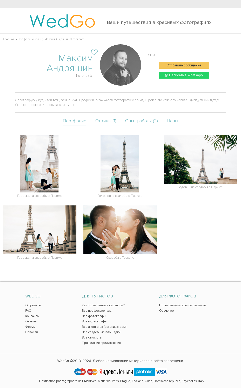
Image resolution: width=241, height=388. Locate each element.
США (151, 55)
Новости (31, 332)
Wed (62, 20)
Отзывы (31, 321)
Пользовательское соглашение (182, 305)
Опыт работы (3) (141, 121)
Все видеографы (94, 321)
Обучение (166, 311)
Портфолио (74, 121)
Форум (30, 327)
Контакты (32, 316)
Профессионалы (29, 39)
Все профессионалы (97, 311)
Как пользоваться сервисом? (103, 305)
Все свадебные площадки (101, 332)
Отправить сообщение (184, 65)
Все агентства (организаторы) (104, 327)
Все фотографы (94, 316)
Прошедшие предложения (101, 343)
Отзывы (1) (105, 121)
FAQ (28, 311)
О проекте (33, 305)
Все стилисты (92, 337)
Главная (8, 39)
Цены (172, 121)
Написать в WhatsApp (184, 75)
